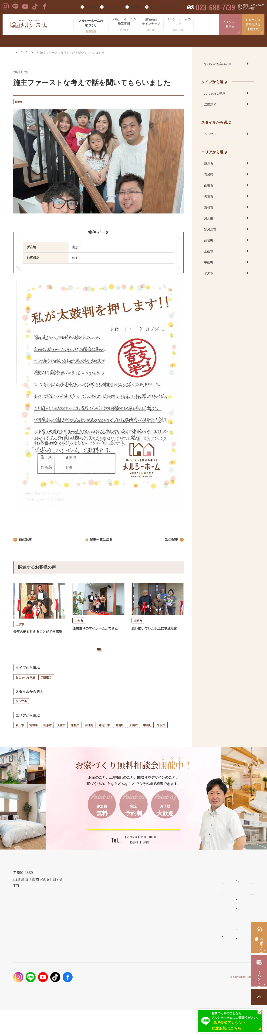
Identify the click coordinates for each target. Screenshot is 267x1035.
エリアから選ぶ (74, 52)
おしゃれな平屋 (25, 692)
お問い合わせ (113, 7)
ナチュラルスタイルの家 (172, 915)
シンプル (21, 716)
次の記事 (169, 541)
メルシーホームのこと (172, 944)
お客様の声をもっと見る (92, 659)
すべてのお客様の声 (217, 63)
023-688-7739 (215, 7)
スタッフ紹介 (165, 963)
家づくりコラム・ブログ (165, 7)
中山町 (147, 740)
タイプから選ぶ (214, 81)
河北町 (89, 740)
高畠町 (119, 740)
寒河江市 (104, 740)
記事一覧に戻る (101, 541)
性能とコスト (111, 930)
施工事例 (33, 52)
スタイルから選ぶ (216, 122)
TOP (104, 896)
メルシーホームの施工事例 (122, 952)
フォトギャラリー (114, 961)
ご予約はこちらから (130, 847)
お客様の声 (51, 52)
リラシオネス (165, 924)
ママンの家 (164, 933)
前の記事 (27, 541)
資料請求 (135, 7)
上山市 (133, 740)
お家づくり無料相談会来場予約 (252, 24)
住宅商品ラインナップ (172, 896)
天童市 (61, 740)
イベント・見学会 (230, 25)
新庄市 (20, 740)
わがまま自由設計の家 (171, 905)
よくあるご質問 (166, 954)
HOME (17, 52)
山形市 (94, 52)
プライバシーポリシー (207, 1002)
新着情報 (90, 7)
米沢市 (161, 740)
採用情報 (208, 963)
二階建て (46, 692)
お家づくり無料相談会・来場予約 (227, 918)
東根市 (75, 740)
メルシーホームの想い (118, 907)
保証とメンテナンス (117, 941)
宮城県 (33, 740)
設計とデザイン (113, 918)
